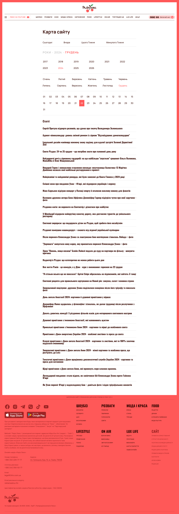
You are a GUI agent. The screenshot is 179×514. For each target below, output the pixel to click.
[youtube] (46, 406)
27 (113, 103)
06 (75, 96)
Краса (128, 410)
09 (94, 96)
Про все (79, 436)
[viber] (30, 406)
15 (132, 96)
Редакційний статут (159, 446)
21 (75, 103)
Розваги (48, 17)
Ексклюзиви (81, 421)
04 (63, 96)
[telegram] (23, 406)
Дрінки (154, 414)
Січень (46, 79)
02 (50, 96)
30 (132, 103)
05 (69, 96)
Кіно (56, 17)
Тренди (129, 417)
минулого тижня (115, 42)
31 (44, 109)
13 (119, 96)
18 (57, 103)
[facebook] (7, 406)
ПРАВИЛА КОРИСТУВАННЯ (161, 436)
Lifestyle (98, 17)
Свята (103, 421)
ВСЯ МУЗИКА (105, 436)
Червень (122, 79)
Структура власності (160, 439)
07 (82, 96)
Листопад (107, 85)
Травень (107, 79)
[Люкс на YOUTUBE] (20, 17)
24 (94, 103)
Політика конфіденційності (162, 443)
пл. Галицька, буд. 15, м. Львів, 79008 (46, 460)
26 (107, 103)
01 (44, 96)
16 (44, 103)
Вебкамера (130, 443)
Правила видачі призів (160, 453)
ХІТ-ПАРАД (105, 446)
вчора (67, 42)
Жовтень (92, 85)
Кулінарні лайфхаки (159, 417)
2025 (76, 68)
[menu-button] (6, 17)
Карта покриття (132, 446)
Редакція (155, 464)
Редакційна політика (160, 450)
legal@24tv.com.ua (13, 475)
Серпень (61, 85)
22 (82, 103)
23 (88, 103)
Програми (130, 439)
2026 (91, 68)
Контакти (155, 457)
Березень (77, 79)
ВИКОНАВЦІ (105, 439)
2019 (76, 61)
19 (63, 103)
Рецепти (155, 410)
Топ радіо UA (118, 17)
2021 (107, 61)
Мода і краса (66, 17)
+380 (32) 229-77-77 (13, 460)
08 (88, 96)
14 (126, 96)
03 (56, 96)
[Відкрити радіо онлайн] (162, 17)
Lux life (129, 17)
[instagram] (15, 406)
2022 (122, 61)
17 (50, 103)
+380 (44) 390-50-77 (13, 467)
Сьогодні (47, 42)
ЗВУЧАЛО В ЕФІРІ (107, 443)
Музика (79, 424)
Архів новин (156, 460)
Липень (46, 85)
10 (101, 96)
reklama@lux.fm (11, 483)
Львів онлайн (131, 450)
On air (107, 17)
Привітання (80, 439)
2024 (58, 52)
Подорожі (80, 446)
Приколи (104, 410)
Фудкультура (157, 421)
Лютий (61, 79)
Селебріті (79, 414)
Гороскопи (105, 417)
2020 (91, 61)
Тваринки (105, 414)
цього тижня (88, 42)
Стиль (128, 414)
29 (125, 103)
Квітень (92, 79)
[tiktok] (38, 406)
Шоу (77, 417)
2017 (45, 61)
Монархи (79, 410)
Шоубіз (39, 17)
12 (113, 96)
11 (107, 96)
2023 (45, 68)
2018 (60, 61)
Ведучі (129, 436)
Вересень (77, 85)
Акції (137, 17)
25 (100, 103)
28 (119, 103)
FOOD (89, 17)
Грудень (72, 52)
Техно (78, 443)
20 (69, 103)
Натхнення (80, 17)
